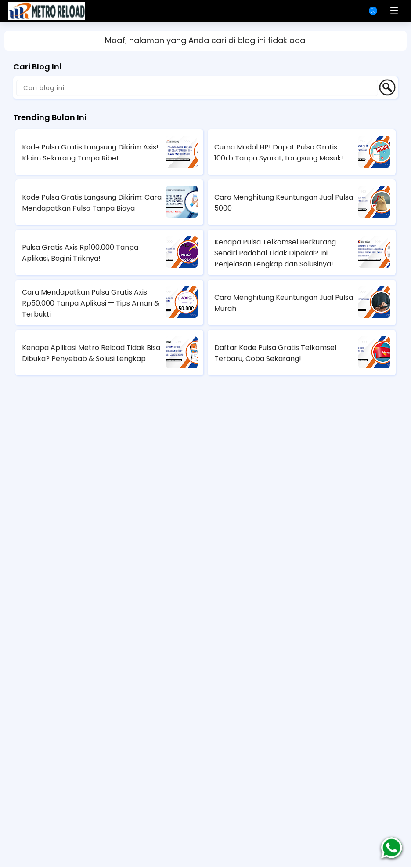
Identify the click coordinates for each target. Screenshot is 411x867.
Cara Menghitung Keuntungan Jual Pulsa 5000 (283, 202)
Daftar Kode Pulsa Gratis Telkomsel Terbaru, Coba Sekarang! (275, 353)
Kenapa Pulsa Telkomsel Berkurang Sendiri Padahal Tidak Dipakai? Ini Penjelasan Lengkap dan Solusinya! (275, 253)
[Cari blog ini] (197, 88)
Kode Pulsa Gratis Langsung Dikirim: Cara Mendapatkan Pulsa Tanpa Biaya (92, 202)
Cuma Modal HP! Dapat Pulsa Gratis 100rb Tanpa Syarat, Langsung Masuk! (278, 152)
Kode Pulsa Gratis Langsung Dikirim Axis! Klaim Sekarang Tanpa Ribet (90, 152)
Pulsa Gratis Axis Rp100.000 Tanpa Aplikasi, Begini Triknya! (80, 252)
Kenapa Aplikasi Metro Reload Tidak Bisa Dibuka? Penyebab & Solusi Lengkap (91, 353)
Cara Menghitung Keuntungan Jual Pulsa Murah (283, 302)
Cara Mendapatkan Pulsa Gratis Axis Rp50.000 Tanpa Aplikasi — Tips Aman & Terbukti (90, 303)
